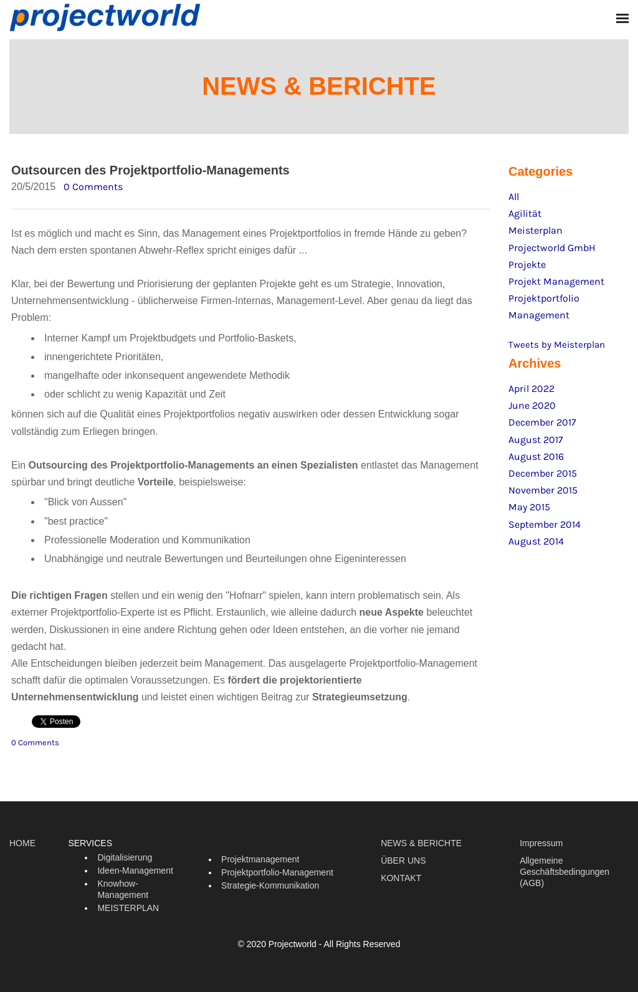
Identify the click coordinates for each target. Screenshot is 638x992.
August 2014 (536, 541)
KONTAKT (401, 878)
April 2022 (531, 388)
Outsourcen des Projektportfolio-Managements (150, 170)
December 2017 (542, 422)
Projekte (527, 264)
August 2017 (535, 440)
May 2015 (529, 507)
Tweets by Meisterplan (556, 344)
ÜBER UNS (403, 861)
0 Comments (93, 187)
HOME (22, 843)
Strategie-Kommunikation (270, 885)
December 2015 (542, 473)
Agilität (524, 213)
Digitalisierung (124, 857)
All (513, 197)
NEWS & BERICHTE (421, 843)
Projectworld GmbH (552, 248)
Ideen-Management (135, 870)
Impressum (541, 843)
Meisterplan (535, 230)
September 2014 (544, 524)
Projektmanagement (260, 859)
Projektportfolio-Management (277, 872)
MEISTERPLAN (128, 908)
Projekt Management (556, 281)
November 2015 (543, 490)
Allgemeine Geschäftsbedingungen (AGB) (564, 872)
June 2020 (532, 405)
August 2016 (536, 456)
